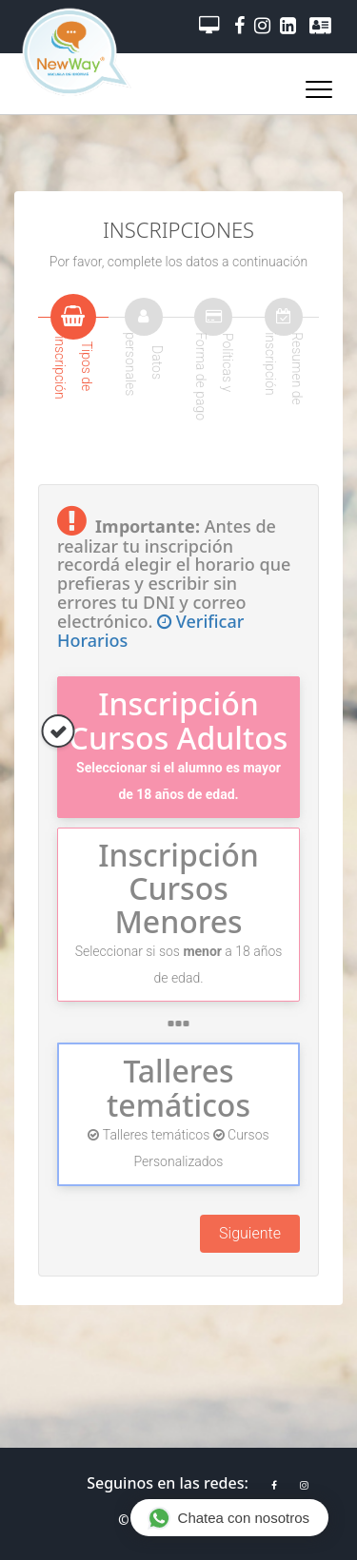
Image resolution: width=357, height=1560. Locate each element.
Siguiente (250, 1233)
